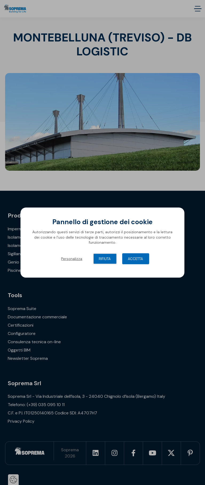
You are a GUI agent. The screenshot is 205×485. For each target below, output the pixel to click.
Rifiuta (105, 259)
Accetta (135, 259)
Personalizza (71, 259)
